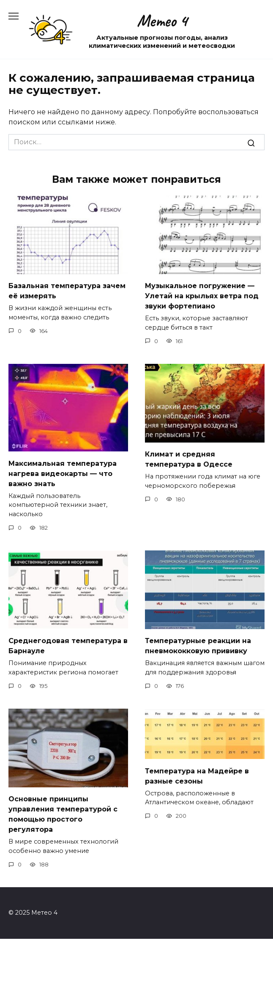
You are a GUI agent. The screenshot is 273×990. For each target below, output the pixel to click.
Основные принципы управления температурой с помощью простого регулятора (62, 814)
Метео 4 (162, 20)
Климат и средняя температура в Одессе (188, 459)
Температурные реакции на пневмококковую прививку (198, 646)
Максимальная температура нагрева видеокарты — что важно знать (62, 473)
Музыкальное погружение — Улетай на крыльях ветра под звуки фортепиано (202, 296)
